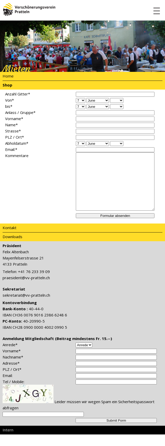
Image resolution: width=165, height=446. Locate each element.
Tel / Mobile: (13, 393)
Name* (11, 124)
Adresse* (11, 374)
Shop (7, 85)
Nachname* (13, 368)
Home (8, 76)
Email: (8, 387)
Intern (8, 441)
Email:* (11, 149)
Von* (9, 100)
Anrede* (10, 356)
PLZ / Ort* (14, 137)
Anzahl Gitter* (17, 93)
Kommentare (17, 155)
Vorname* (14, 118)
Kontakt (9, 239)
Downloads (12, 248)
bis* (8, 106)
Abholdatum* (16, 143)
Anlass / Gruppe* (20, 112)
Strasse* (13, 130)
